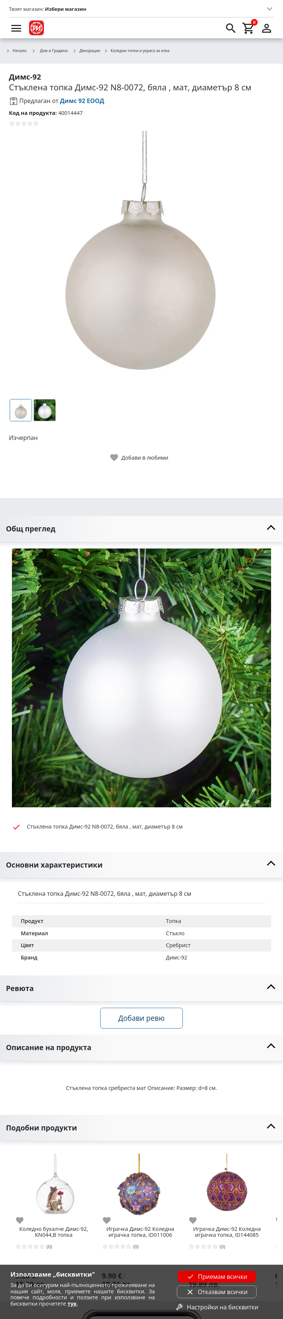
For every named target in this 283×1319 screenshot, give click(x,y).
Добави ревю (141, 1018)
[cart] (248, 27)
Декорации (87, 51)
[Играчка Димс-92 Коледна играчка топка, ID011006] (140, 1186)
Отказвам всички (217, 1291)
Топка (173, 920)
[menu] (16, 27)
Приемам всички (216, 1276)
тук (72, 1303)
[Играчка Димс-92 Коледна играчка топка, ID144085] (226, 1186)
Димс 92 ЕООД (82, 100)
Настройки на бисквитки (216, 1307)
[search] (230, 27)
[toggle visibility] (141, 529)
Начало (16, 51)
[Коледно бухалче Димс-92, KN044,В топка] (53, 1186)
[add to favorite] (24, 1220)
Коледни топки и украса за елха (136, 51)
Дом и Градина (49, 50)
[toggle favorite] (139, 457)
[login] (266, 27)
